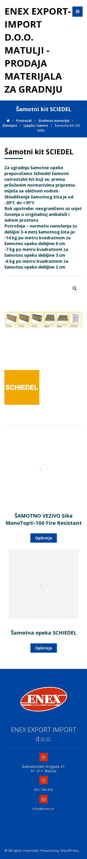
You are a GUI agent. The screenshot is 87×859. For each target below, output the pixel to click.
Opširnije (43, 538)
